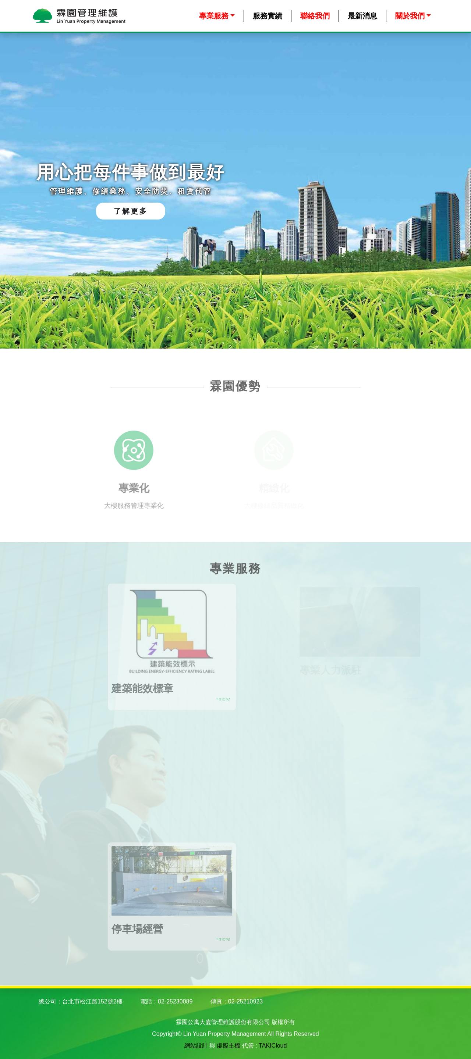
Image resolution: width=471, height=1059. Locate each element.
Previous (16, 190)
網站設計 (196, 1045)
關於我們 (410, 16)
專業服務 (214, 16)
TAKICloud (273, 1045)
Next (454, 190)
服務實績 (267, 16)
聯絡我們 (315, 16)
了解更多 (131, 211)
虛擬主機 (228, 1045)
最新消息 (362, 16)
